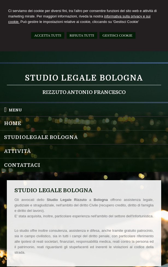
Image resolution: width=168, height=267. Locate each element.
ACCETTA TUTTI (47, 35)
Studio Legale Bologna (84, 78)
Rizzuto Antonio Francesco (84, 92)
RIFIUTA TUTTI (82, 35)
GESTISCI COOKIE (117, 35)
